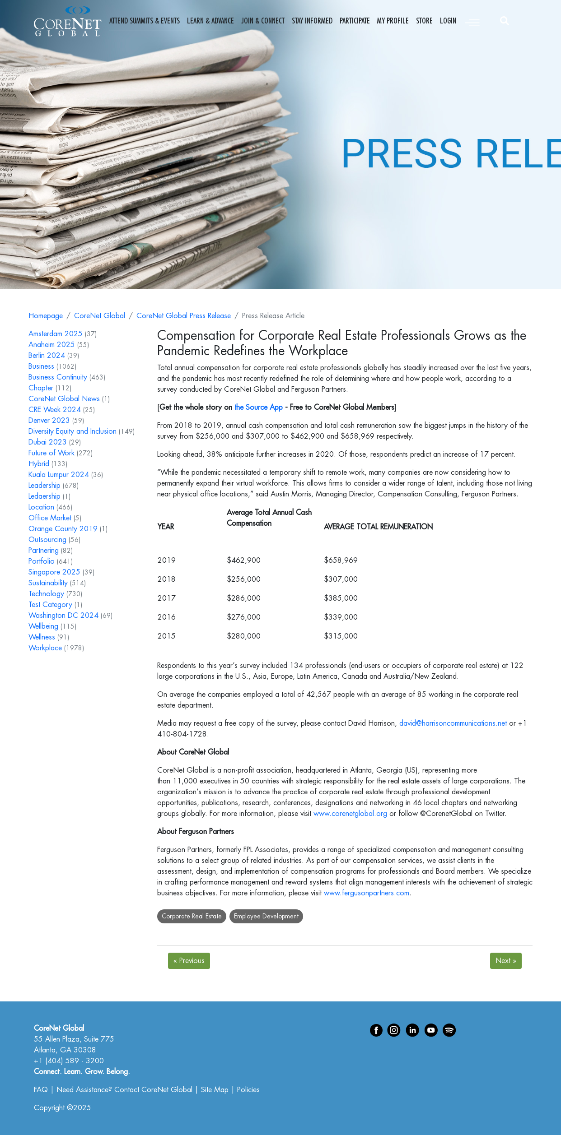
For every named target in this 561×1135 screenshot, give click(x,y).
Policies (248, 1089)
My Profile (393, 21)
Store (424, 21)
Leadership (44, 485)
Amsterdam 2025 (55, 334)
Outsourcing (47, 539)
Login (448, 21)
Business (41, 366)
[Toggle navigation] (472, 21)
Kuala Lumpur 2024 (58, 474)
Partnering (43, 550)
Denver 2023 (49, 420)
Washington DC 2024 (63, 615)
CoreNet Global (99, 316)
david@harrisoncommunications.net (453, 723)
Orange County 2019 (63, 529)
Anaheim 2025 (51, 344)
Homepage (45, 316)
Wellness (41, 637)
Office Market (49, 518)
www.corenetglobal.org (350, 813)
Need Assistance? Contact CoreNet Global (124, 1089)
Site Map (215, 1089)
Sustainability (48, 583)
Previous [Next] (189, 960)
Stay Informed (312, 21)
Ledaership (44, 496)
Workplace (45, 648)
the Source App (258, 407)
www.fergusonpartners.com (366, 893)
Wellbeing (43, 626)
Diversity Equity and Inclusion (72, 431)
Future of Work (51, 453)
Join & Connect (263, 21)
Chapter (40, 388)
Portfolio (41, 561)
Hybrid (38, 464)
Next (506, 960)
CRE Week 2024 (54, 409)
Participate (355, 21)
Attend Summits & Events (144, 21)
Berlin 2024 (46, 355)
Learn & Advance (210, 21)
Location (41, 507)
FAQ (41, 1089)
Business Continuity (57, 377)
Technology (46, 594)
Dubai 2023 (47, 442)
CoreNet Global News (64, 399)
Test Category (50, 604)
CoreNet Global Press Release (183, 316)
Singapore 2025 (54, 572)
